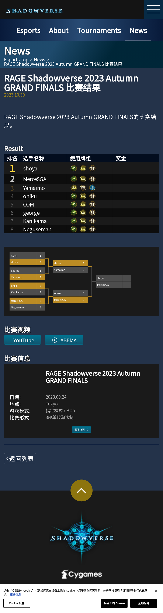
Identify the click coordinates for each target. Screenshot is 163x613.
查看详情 (79, 429)
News (138, 30)
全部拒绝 (143, 606)
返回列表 (21, 458)
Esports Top (16, 59)
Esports (28, 30)
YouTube (23, 340)
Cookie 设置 (16, 606)
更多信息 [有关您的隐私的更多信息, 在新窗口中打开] (15, 597)
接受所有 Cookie (114, 606)
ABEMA (68, 340)
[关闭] (156, 593)
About (58, 30)
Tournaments (99, 30)
